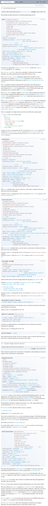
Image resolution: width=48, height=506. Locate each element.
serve (3, 19)
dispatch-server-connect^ (35, 47)
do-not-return (6, 333)
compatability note (5, 133)
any (7, 36)
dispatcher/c (12, 38)
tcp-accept (14, 88)
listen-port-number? (12, 53)
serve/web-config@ (7, 261)
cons (15, 235)
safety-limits (23, 96)
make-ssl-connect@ (20, 78)
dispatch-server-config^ (34, 131)
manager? (11, 381)
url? (22, 386)
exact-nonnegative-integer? (18, 56)
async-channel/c (27, 39)
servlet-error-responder (22, 391)
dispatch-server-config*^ (22, 67)
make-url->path (16, 121)
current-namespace (19, 422)
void (7, 268)
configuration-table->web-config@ (28, 282)
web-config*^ (26, 269)
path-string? (17, 319)
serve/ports (5, 139)
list (27, 174)
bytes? (25, 380)
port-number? (32, 41)
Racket (39, 5)
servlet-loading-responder (27, 388)
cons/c (17, 233)
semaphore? (16, 448)
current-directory (34, 385)
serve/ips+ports (7, 199)
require (4, 11)
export (26, 47)
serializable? (18, 380)
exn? (27, 41)
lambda (7, 124)
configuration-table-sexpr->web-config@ (12, 284)
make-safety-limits (18, 61)
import (26, 46)
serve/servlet (5, 395)
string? (15, 54)
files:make (8, 119)
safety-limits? (16, 59)
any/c (25, 386)
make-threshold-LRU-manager (17, 383)
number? (8, 457)
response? (19, 375)
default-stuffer (33, 380)
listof (9, 174)
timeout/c (18, 58)
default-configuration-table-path (12, 290)
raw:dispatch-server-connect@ (27, 49)
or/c (18, 39)
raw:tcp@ (29, 51)
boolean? (16, 44)
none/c (15, 333)
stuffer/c (11, 380)
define (4, 114)
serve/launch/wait (7, 431)
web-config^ (29, 295)
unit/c (21, 46)
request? (10, 375)
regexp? (10, 376)
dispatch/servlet (7, 358)
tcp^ (22, 51)
